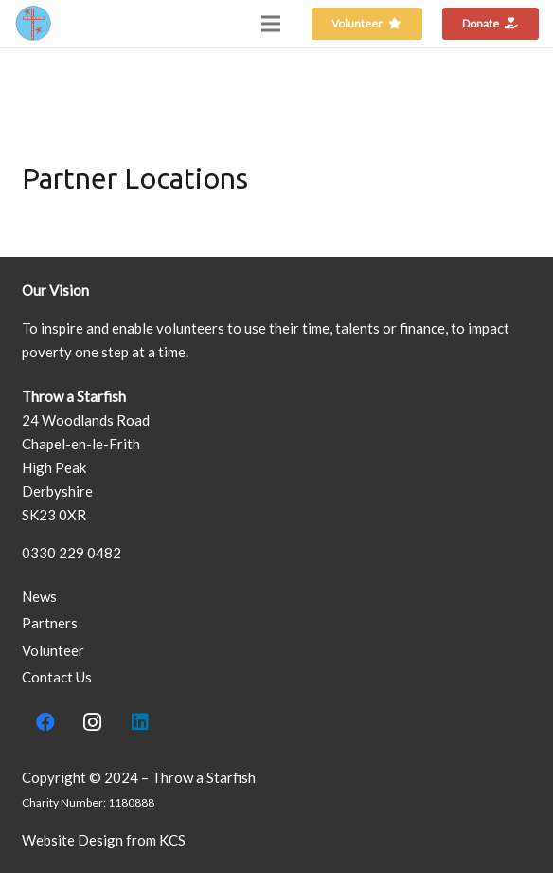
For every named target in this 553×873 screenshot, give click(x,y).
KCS (172, 839)
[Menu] (271, 23)
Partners (50, 622)
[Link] (33, 24)
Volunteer (53, 650)
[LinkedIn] (140, 722)
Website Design (72, 839)
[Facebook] (45, 722)
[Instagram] (92, 722)
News (39, 596)
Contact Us (57, 676)
